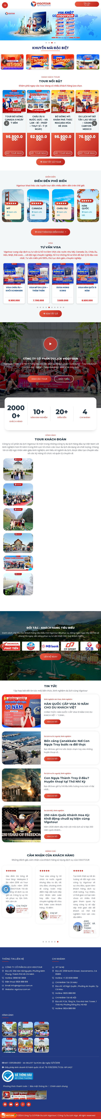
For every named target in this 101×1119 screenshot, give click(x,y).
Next (96, 62)
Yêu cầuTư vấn (87, 4)
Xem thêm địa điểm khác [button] (50, 232)
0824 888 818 (69, 1008)
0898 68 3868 (19, 977)
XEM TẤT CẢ (50, 313)
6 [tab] (52, 307)
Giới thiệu (64, 378)
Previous (4, 62)
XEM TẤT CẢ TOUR (50, 161)
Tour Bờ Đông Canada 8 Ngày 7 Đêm (14, 119)
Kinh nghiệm (67, 699)
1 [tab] (46, 42)
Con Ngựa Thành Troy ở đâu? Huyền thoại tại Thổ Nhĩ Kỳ (66, 779)
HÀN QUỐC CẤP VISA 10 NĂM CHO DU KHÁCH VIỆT (66, 705)
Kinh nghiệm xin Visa (52, 699)
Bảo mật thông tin (38, 1086)
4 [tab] (54, 42)
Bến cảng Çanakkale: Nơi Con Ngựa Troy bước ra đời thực (67, 742)
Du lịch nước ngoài (52, 736)
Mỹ (8, 208)
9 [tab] (60, 307)
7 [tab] (54, 307)
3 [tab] (52, 42)
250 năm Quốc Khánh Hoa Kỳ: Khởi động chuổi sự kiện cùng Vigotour (67, 818)
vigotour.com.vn (22, 989)
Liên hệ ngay (50, 656)
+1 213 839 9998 (70, 977)
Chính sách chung (59, 1086)
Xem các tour (39, 378)
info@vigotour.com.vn (21, 985)
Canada (37, 208)
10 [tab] (63, 307)
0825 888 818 (69, 993)
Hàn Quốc (85, 207)
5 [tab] (49, 307)
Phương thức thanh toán (15, 1086)
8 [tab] (57, 307)
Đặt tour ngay (14, 153)
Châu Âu (62, 208)
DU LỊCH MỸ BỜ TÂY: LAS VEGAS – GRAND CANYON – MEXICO (87, 122)
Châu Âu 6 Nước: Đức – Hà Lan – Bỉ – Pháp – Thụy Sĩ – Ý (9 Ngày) (38, 122)
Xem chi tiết (52, 721)
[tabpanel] (50, 24)
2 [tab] (49, 42)
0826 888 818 (22, 981)
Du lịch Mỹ (48, 810)
